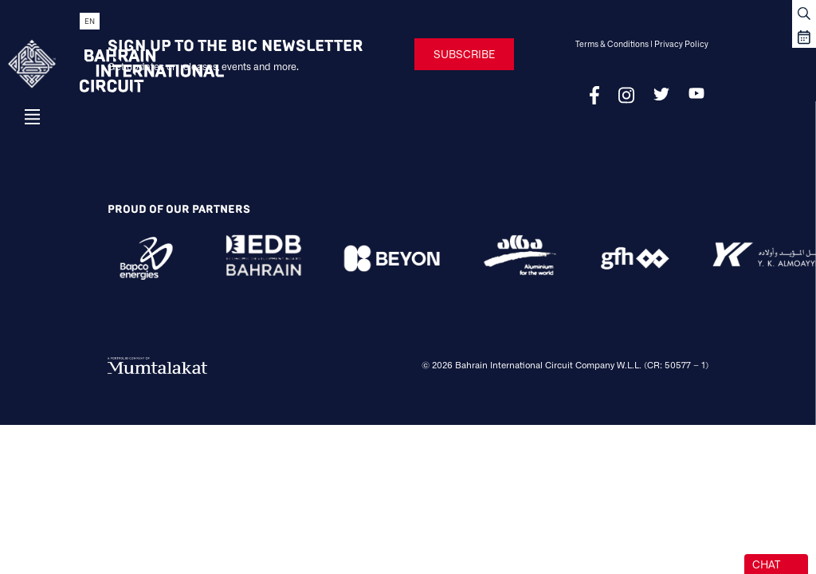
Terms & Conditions (612, 44)
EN (89, 21)
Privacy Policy (681, 44)
